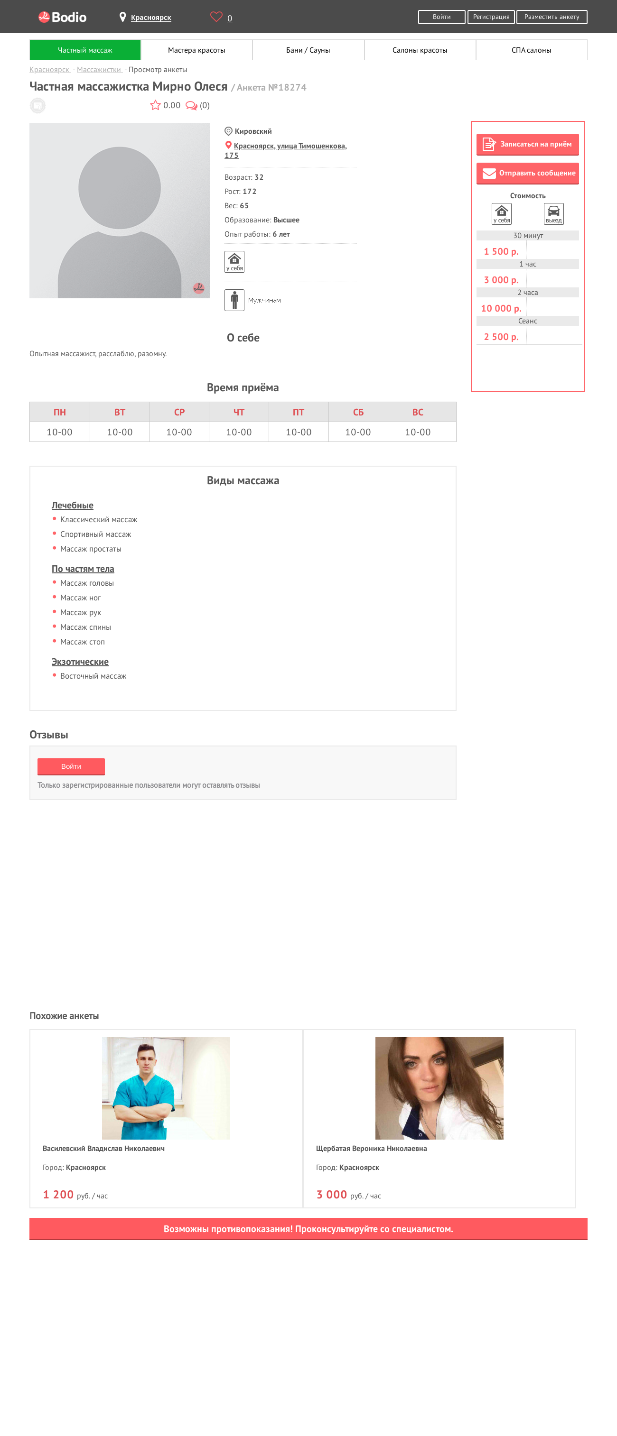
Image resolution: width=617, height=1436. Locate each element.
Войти (442, 16)
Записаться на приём (527, 144)
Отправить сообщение (529, 173)
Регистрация (491, 16)
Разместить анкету (552, 16)
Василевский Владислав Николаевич (104, 1148)
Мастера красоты (196, 50)
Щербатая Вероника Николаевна (371, 1148)
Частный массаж (85, 50)
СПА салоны (532, 50)
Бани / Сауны (308, 50)
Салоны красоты (420, 50)
